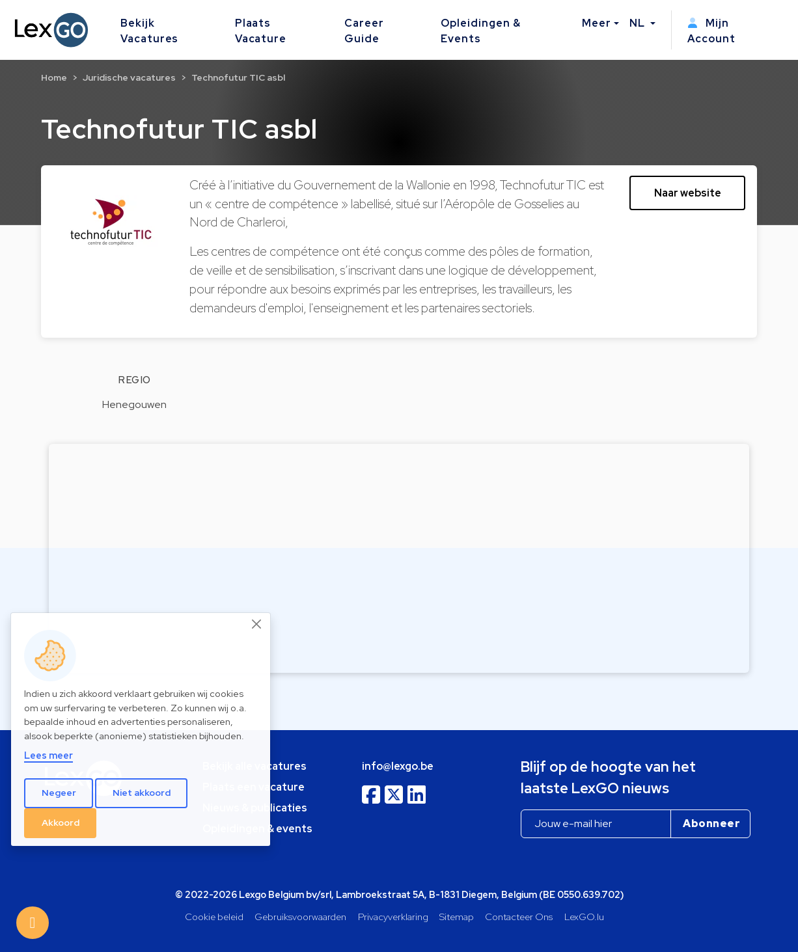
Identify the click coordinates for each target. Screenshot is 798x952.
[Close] (257, 624)
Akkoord (60, 822)
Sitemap (456, 916)
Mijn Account (711, 31)
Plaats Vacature (261, 31)
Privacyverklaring (393, 916)
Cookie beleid (214, 916)
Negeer (59, 792)
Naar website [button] (687, 193)
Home (54, 77)
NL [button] (638, 23)
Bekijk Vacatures (149, 31)
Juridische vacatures (129, 77)
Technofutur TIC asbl (238, 77)
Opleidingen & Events (480, 31)
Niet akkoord (142, 792)
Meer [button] (596, 23)
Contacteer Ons (519, 916)
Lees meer (48, 755)
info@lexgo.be (397, 766)
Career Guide (364, 31)
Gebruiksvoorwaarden (300, 916)
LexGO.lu (584, 916)
